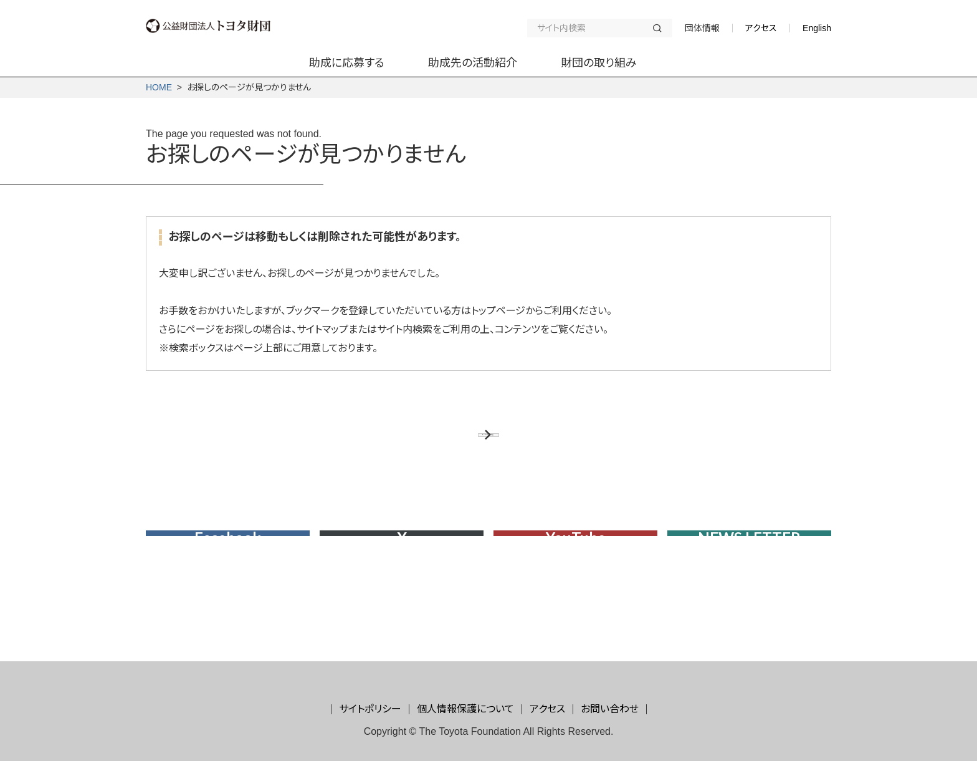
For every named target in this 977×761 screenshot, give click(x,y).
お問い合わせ (610, 709)
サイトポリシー (370, 709)
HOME (159, 87)
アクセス (761, 28)
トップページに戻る (482, 444)
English (817, 28)
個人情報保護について (465, 709)
